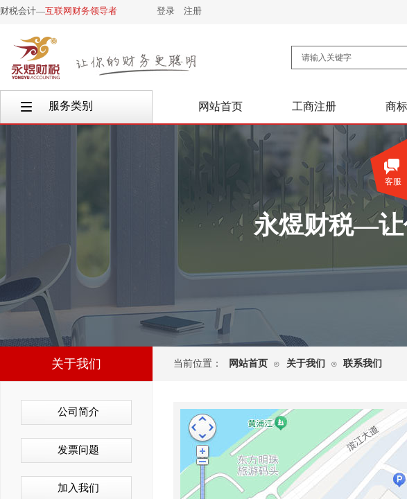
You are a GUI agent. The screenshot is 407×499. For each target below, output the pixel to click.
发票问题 (78, 449)
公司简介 (78, 411)
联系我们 (362, 363)
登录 (166, 11)
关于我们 (305, 363)
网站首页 (248, 363)
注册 (193, 11)
